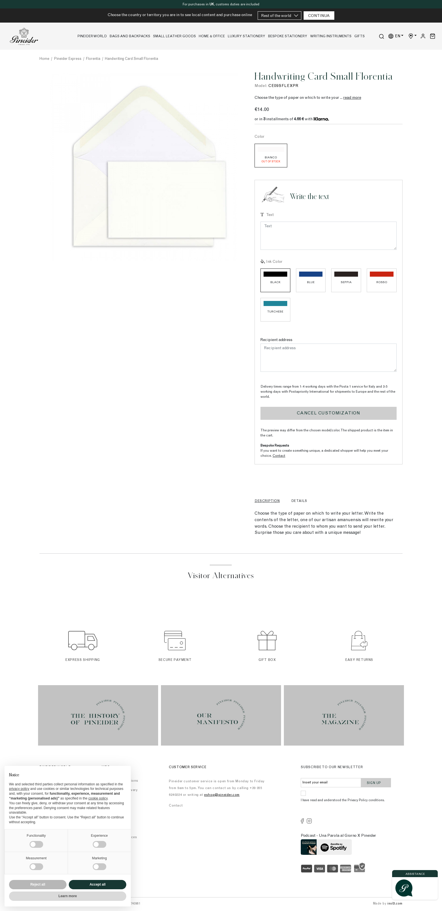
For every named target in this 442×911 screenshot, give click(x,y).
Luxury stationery (246, 36)
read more (352, 98)
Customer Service (188, 767)
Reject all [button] (37, 884)
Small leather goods (174, 36)
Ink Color (274, 262)
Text (270, 215)
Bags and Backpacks (130, 36)
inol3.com (395, 903)
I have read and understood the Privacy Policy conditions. (343, 800)
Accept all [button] (98, 884)
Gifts (359, 36)
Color (259, 137)
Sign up (376, 782)
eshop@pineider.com (222, 795)
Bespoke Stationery (287, 36)
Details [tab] (299, 501)
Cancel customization (328, 413)
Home (44, 59)
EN (394, 36)
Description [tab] (267, 501)
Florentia (93, 59)
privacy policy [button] (19, 789)
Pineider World (92, 36)
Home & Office (212, 36)
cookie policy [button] (97, 798)
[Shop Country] (412, 36)
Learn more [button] (67, 896)
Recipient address (276, 340)
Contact (279, 456)
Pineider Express (67, 59)
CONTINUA (319, 16)
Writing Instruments (331, 36)
